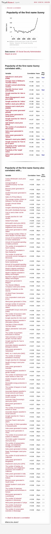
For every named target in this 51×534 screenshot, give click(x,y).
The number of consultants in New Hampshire (15, 251)
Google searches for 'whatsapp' (15, 360)
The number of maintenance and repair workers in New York (16, 375)
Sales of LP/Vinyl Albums (13, 197)
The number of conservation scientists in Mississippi (14, 510)
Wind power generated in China (15, 301)
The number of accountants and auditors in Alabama (15, 435)
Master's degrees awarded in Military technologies (14, 273)
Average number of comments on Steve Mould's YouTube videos (15, 305)
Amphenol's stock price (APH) (15, 464)
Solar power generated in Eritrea (16, 449)
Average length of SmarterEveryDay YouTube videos (14, 184)
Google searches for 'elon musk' (15, 318)
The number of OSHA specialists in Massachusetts (16, 425)
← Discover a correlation (13, 8)
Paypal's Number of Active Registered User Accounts (14, 226)
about (35, 2)
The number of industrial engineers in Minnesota (13, 499)
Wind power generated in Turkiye (16, 502)
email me (40, 2)
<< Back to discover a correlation (17, 518)
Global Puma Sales (11, 221)
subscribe (47, 2)
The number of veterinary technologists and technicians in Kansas (15, 490)
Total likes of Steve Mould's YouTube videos (14, 325)
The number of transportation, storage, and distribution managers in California (15, 444)
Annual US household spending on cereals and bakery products (15, 265)
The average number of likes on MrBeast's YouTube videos (15, 200)
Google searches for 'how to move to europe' (14, 396)
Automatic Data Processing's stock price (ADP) (14, 400)
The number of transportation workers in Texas (15, 408)
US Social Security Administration (28, 52)
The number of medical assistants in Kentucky (13, 356)
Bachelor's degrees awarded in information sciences (15, 321)
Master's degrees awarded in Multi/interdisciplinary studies (14, 269)
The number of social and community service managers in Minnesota (15, 256)
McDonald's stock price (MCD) (15, 223)
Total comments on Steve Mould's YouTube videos (13, 337)
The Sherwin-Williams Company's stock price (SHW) (15, 286)
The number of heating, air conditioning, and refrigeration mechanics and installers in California (15, 468)
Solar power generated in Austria (16, 428)
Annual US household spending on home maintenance (15, 239)
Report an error (11, 54)
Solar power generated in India (15, 474)
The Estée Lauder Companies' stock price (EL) (15, 440)
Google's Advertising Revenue (15, 207)
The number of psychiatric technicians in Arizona (13, 333)
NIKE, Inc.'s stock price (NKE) (15, 353)
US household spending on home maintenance (14, 261)
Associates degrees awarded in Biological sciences (15, 346)
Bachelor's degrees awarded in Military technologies (15, 277)
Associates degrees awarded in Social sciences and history (15, 392)
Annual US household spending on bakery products (15, 243)
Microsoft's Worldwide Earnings (15, 210)
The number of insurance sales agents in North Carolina (15, 314)
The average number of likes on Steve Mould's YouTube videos (15, 234)
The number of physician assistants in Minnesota (13, 506)
